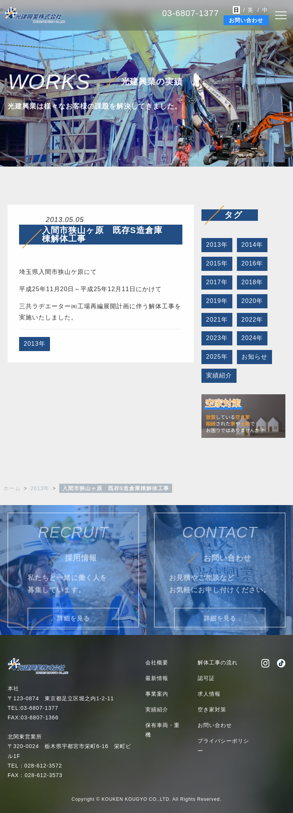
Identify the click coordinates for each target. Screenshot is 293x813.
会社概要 (156, 662)
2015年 (216, 263)
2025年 (216, 356)
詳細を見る (73, 624)
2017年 (216, 282)
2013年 (34, 344)
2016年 (251, 263)
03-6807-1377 (190, 13)
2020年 (251, 301)
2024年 (251, 338)
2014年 (251, 244)
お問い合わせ (246, 20)
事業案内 (156, 694)
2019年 (216, 301)
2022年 (251, 319)
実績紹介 (219, 375)
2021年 (216, 319)
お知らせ (254, 356)
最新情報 (156, 678)
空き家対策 (212, 709)
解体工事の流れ (218, 662)
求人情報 (209, 694)
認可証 (206, 678)
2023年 (216, 338)
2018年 (251, 282)
